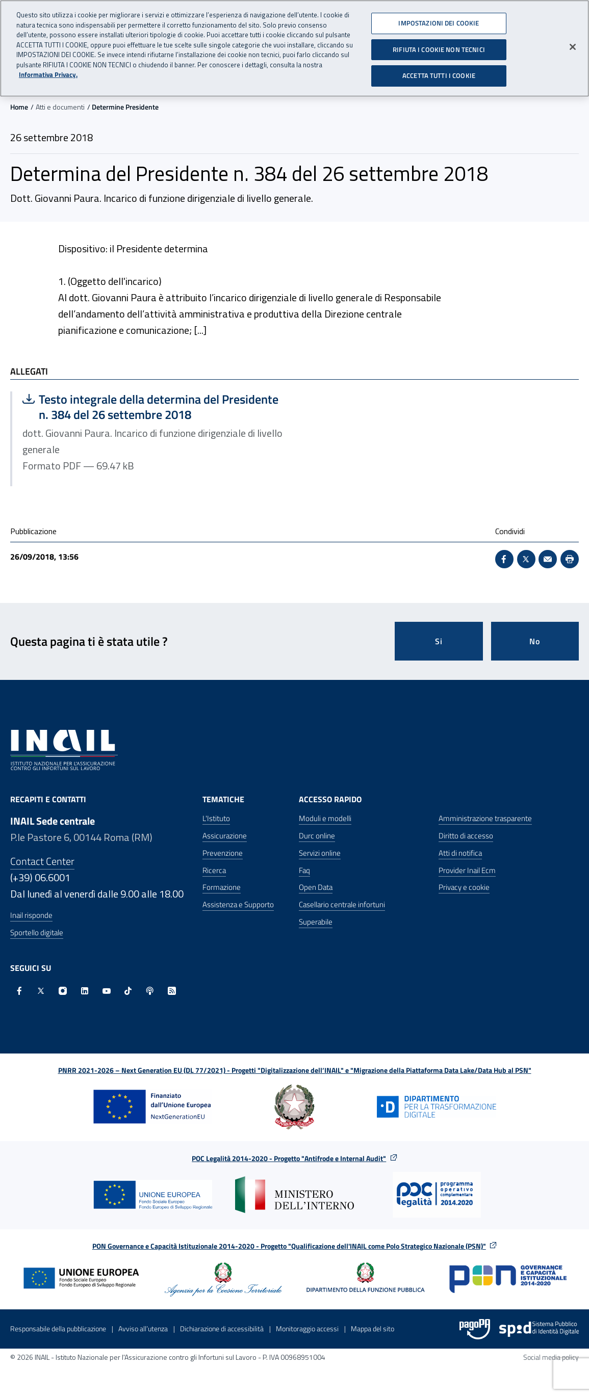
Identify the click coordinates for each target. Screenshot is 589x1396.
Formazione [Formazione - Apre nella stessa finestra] (221, 887)
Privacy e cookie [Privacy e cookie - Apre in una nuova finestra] (464, 887)
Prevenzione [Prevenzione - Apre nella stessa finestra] (222, 853)
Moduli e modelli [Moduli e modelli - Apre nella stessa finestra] (325, 818)
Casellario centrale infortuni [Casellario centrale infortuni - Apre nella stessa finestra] (342, 904)
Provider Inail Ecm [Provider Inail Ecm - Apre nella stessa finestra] (467, 870)
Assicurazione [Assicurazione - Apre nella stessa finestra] (224, 835)
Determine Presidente (125, 106)
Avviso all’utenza (143, 1328)
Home (19, 106)
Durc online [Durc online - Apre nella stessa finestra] (317, 835)
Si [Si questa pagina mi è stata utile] (439, 641)
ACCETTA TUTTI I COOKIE (438, 72)
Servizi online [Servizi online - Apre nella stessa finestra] (320, 853)
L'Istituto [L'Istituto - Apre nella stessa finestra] (216, 818)
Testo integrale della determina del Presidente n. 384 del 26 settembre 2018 (150, 406)
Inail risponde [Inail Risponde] (31, 915)
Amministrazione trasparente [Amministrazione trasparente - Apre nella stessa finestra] (485, 818)
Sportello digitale (36, 932)
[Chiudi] (572, 43)
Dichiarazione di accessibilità (222, 1328)
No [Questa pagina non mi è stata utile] (534, 641)
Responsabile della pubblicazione (58, 1328)
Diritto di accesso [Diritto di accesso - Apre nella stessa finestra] (466, 835)
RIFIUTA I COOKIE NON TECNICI (439, 45)
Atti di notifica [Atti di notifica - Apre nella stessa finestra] (460, 853)
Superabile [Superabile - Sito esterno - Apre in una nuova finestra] (315, 922)
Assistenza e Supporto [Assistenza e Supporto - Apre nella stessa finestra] (238, 904)
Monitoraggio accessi (307, 1328)
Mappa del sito (372, 1328)
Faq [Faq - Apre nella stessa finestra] (304, 870)
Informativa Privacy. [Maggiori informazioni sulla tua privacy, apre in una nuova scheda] (48, 71)
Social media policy (551, 1357)
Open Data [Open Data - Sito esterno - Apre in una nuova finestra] (315, 887)
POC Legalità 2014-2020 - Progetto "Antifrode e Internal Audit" (289, 1158)
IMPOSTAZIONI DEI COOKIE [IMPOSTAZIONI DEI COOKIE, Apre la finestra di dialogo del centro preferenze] (438, 19)
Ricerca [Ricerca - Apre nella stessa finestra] (214, 870)
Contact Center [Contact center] (42, 861)
